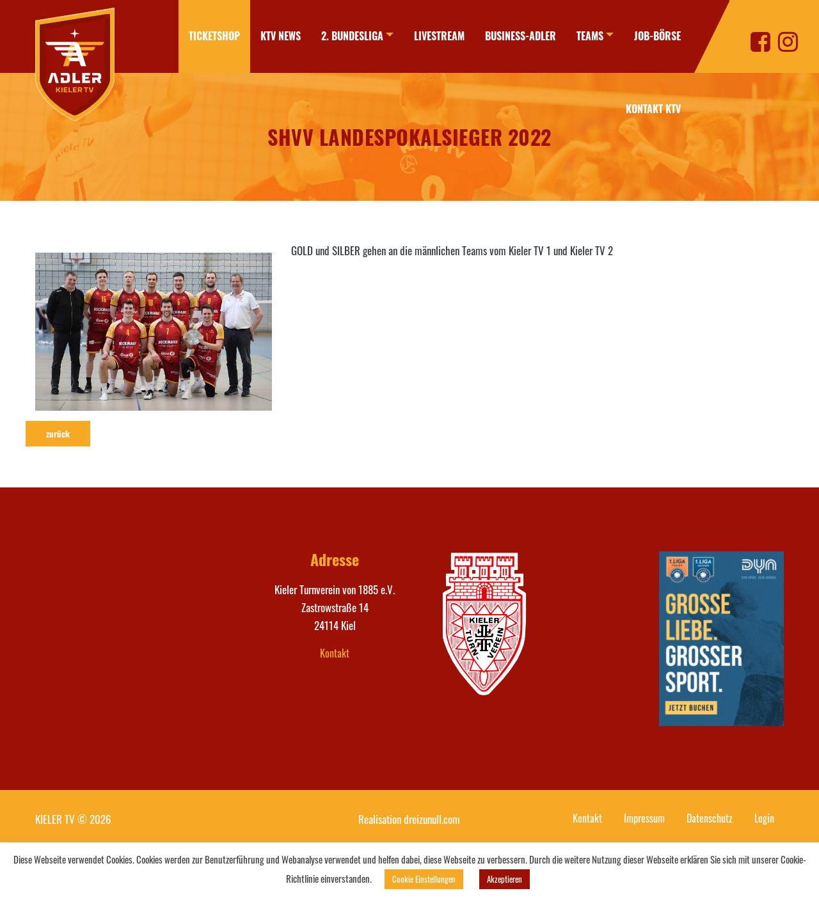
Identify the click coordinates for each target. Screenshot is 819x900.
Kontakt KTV (653, 108)
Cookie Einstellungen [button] (424, 878)
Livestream (439, 35)
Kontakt (334, 653)
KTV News (280, 35)
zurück (58, 433)
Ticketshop (214, 35)
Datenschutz (710, 818)
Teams (589, 35)
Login (764, 818)
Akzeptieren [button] (504, 878)
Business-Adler (520, 35)
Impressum (644, 818)
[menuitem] (214, 36)
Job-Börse (657, 35)
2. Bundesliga (352, 35)
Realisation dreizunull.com (409, 819)
